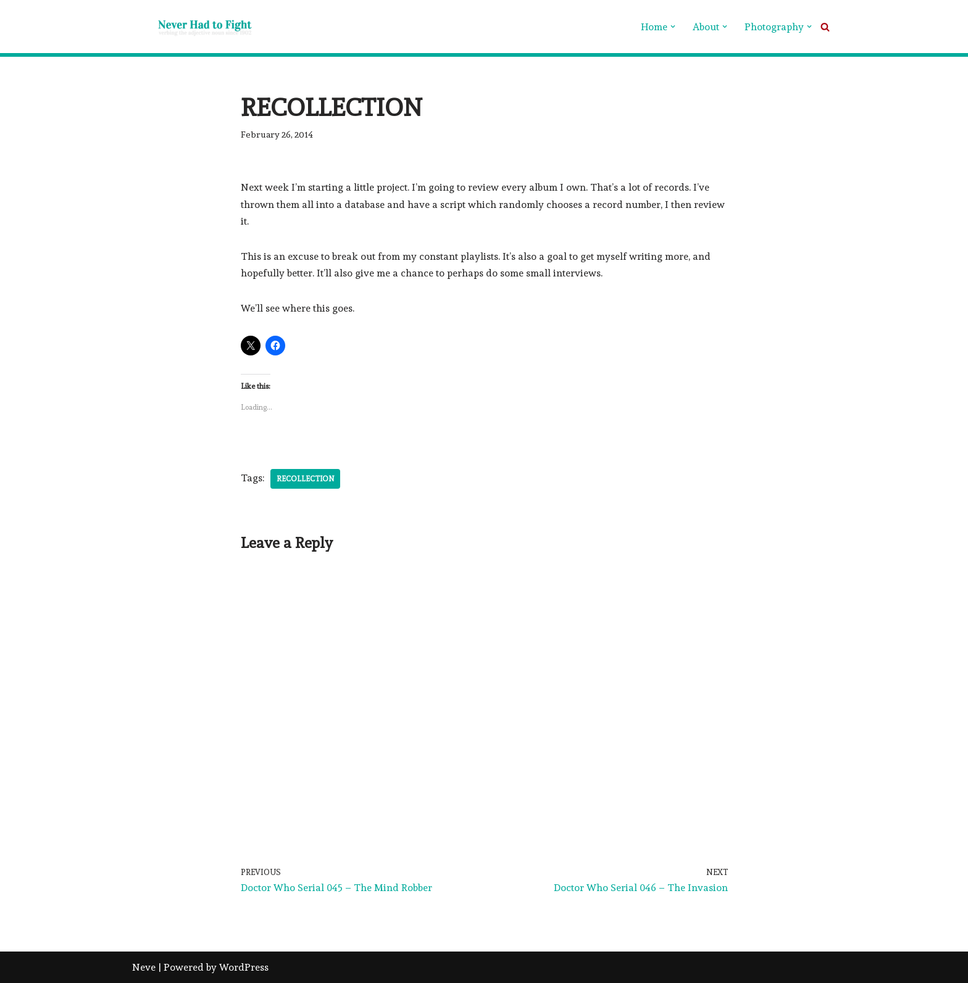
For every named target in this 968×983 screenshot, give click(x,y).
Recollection (305, 479)
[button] (672, 26)
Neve (144, 967)
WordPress (244, 967)
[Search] (825, 26)
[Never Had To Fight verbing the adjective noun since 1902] (194, 26)
